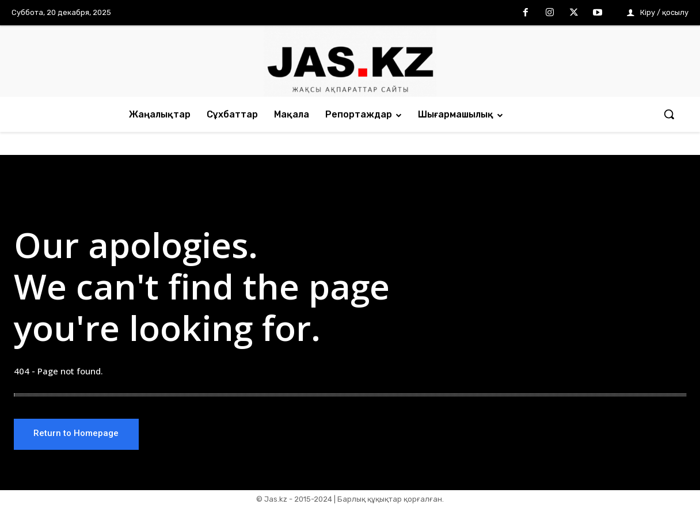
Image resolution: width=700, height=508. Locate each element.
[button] (669, 114)
